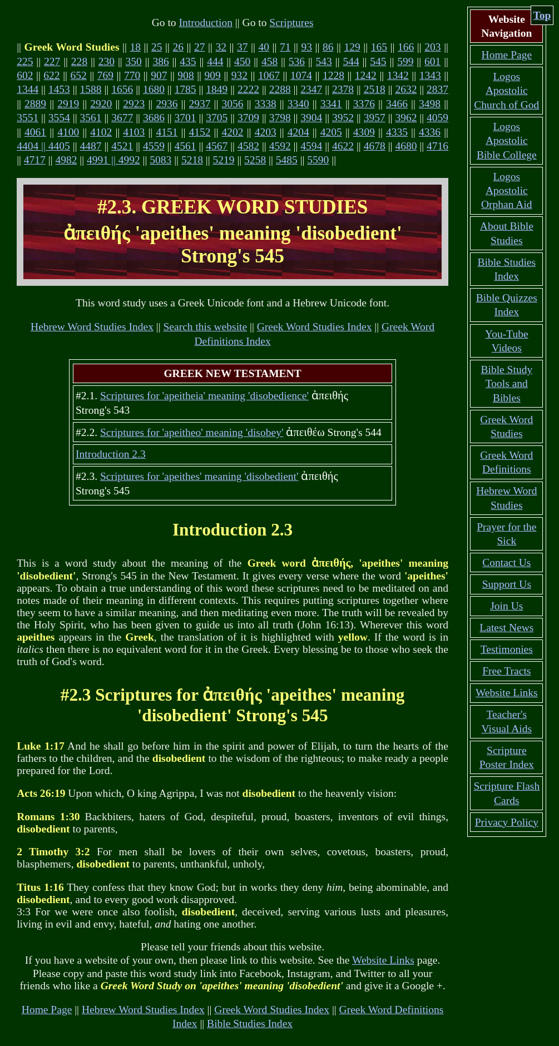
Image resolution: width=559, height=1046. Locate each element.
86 (328, 47)
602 (25, 75)
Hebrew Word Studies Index (92, 327)
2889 (35, 104)
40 (263, 47)
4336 (430, 132)
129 (352, 47)
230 (106, 61)
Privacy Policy (506, 822)
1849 (216, 89)
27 (199, 47)
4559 (154, 146)
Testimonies (507, 649)
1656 (122, 89)
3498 (430, 104)
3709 (248, 117)
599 (405, 61)
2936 (166, 104)
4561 (185, 146)
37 (242, 47)
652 (79, 75)
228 (79, 61)
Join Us (506, 606)
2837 (437, 89)
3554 (59, 117)
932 (239, 75)
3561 (91, 117)
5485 (287, 160)
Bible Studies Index (250, 1023)
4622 (343, 146)
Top (542, 15)
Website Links (383, 960)
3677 (122, 117)
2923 (134, 104)
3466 (397, 104)
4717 (35, 160)
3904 (311, 117)
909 (213, 75)
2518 (374, 89)
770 (132, 75)
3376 (364, 104)
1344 (27, 89)
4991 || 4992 (113, 160)
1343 (430, 75)
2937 (199, 104)
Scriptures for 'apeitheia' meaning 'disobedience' (204, 395)
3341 (331, 104)
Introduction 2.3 (111, 454)
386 (160, 61)
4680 (406, 146)
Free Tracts (506, 671)
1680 (154, 89)
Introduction (205, 22)
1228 (333, 75)
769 (105, 75)
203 (432, 47)
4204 (298, 132)
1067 (269, 75)
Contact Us (506, 562)
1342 (398, 75)
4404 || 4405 (43, 146)
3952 (343, 117)
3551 (27, 117)
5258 (255, 160)
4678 (374, 146)
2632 (406, 89)
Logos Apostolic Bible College (507, 141)
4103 (134, 132)
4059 (437, 117)
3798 (280, 117)
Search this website (205, 327)
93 (306, 47)
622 (51, 75)
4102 (101, 132)
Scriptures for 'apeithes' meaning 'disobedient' (199, 476)
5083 (160, 160)
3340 (298, 104)
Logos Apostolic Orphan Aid (506, 191)
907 (159, 75)
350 (134, 61)
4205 (331, 132)
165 (379, 47)
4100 (68, 132)
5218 (192, 160)
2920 (101, 104)
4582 (248, 146)
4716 (437, 146)
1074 (301, 75)
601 (432, 61)
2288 (280, 89)
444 (215, 61)
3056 (233, 104)
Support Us (506, 584)
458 (269, 61)
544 (351, 61)
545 (378, 61)
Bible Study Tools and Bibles (506, 384)
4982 (66, 160)
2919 (68, 104)
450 (242, 61)
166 (406, 47)
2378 (343, 89)
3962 (406, 117)
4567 (216, 146)
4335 (397, 132)
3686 (154, 117)
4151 (166, 132)
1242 (366, 75)
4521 (122, 146)
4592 (280, 146)
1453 (59, 89)
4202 (233, 132)
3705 (216, 117)
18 (135, 47)
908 (185, 75)
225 (25, 61)
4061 (35, 132)
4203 (265, 132)
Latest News (506, 627)
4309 (364, 132)
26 (178, 47)
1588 (91, 89)
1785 (185, 89)
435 (188, 61)
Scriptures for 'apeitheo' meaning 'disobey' (191, 432)
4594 (311, 146)
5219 (224, 160)
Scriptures (291, 22)
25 (156, 47)
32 (220, 47)
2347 (311, 89)
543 (324, 61)
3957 (374, 117)
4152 (199, 132)
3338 (265, 104)
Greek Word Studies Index (314, 327)
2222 (248, 89)
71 (285, 47)
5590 (318, 160)
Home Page (47, 1009)
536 (297, 61)
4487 (91, 146)
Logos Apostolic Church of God (506, 91)
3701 (185, 117)
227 (52, 61)
